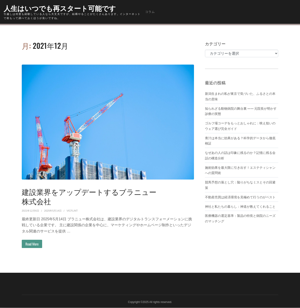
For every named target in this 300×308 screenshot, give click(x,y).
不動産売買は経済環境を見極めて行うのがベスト (240, 196)
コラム (150, 12)
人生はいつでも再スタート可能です (63, 7)
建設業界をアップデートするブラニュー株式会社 (89, 196)
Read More (33, 244)
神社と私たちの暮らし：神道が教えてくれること (240, 206)
